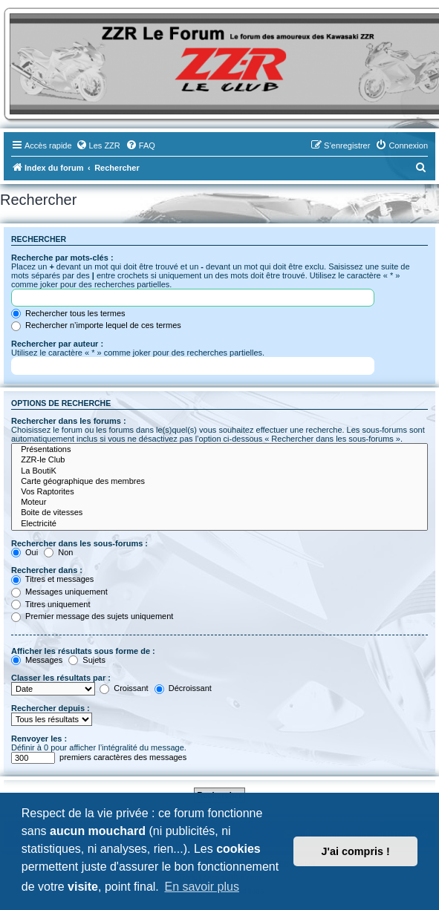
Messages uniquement (59, 591)
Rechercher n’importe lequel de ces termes (96, 325)
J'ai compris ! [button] (356, 851)
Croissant (124, 688)
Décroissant (183, 688)
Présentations (219, 450)
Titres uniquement (51, 604)
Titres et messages (52, 579)
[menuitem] (98, 145)
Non (58, 552)
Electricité (219, 524)
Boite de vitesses (219, 513)
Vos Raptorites (219, 492)
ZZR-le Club (219, 460)
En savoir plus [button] (201, 886)
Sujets (86, 659)
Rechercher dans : (46, 570)
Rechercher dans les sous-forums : (79, 543)
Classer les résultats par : (61, 677)
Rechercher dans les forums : (68, 420)
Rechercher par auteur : (57, 343)
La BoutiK (219, 471)
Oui (24, 552)
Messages (36, 659)
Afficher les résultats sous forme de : (83, 651)
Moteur (219, 502)
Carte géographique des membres (219, 482)
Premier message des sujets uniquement (92, 616)
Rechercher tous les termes (68, 313)
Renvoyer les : (39, 738)
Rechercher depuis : (50, 708)
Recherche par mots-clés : (62, 257)
